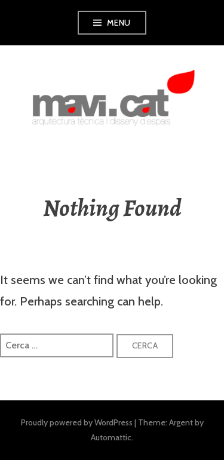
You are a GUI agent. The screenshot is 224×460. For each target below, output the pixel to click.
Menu (119, 22)
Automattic (111, 437)
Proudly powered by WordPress (77, 422)
